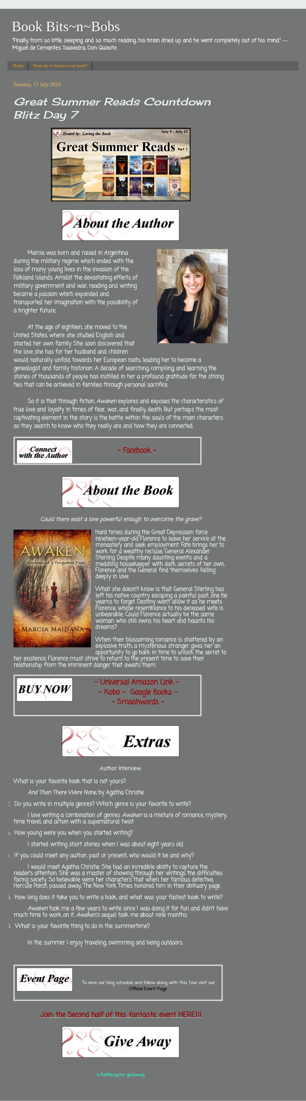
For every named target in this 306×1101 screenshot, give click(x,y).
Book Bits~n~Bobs (66, 26)
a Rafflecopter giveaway (121, 1075)
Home (18, 65)
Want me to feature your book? (60, 65)
